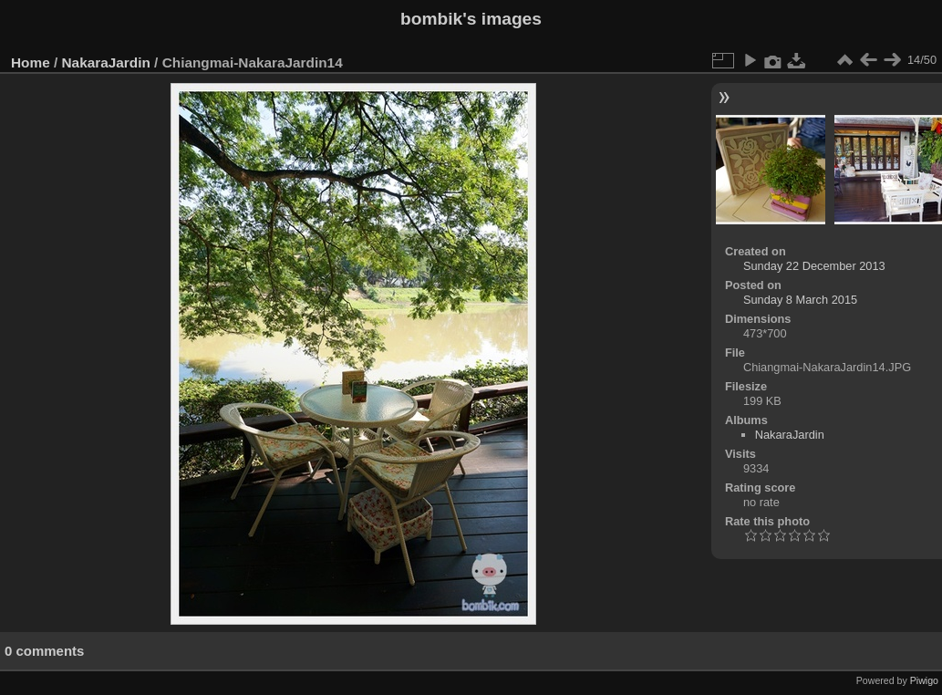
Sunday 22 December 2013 (814, 266)
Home (30, 62)
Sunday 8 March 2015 (800, 299)
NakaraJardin (106, 62)
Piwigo (924, 680)
